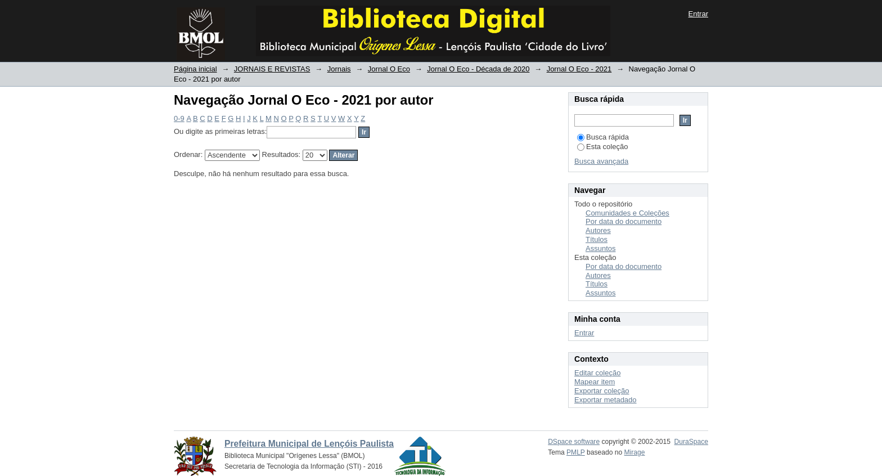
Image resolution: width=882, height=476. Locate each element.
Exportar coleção (601, 391)
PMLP (575, 452)
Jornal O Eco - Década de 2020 (478, 69)
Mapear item (594, 382)
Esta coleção (602, 146)
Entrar (698, 14)
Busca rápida (603, 137)
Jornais (339, 69)
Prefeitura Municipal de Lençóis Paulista (309, 443)
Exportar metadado (605, 400)
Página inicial (195, 69)
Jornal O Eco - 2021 (579, 69)
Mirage (634, 452)
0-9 (179, 118)
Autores (598, 230)
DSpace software (574, 442)
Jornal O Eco (389, 69)
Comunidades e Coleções (627, 213)
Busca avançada (601, 161)
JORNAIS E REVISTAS (272, 69)
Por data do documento (624, 221)
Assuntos (600, 248)
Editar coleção (597, 373)
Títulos (597, 239)
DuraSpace (691, 442)
